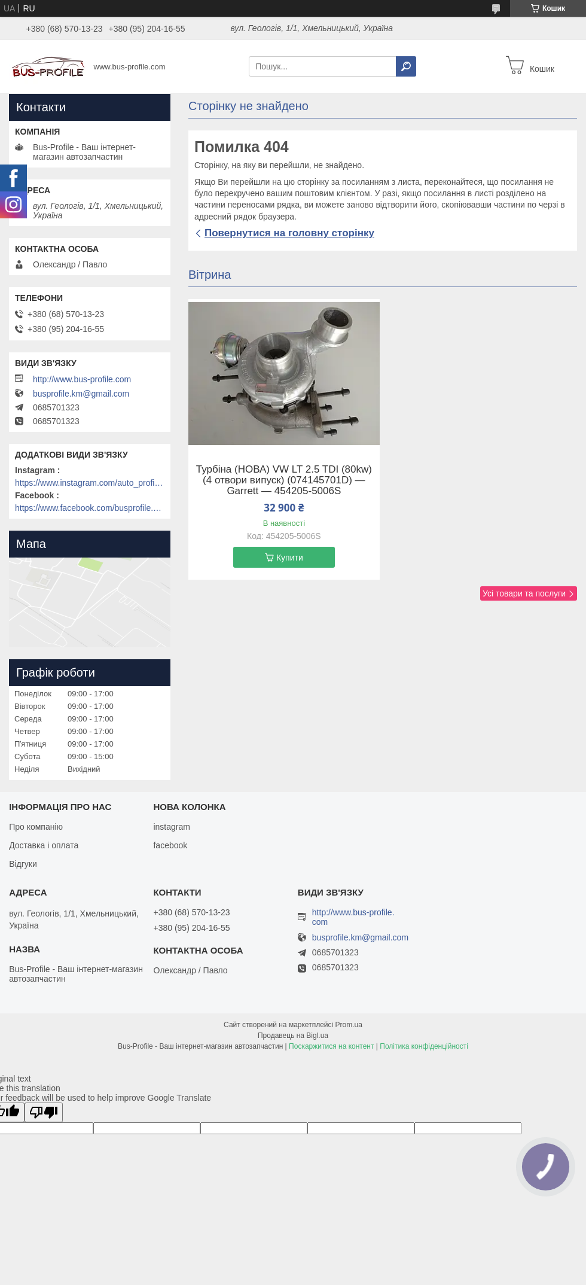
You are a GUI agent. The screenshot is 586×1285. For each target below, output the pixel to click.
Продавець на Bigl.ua (293, 1035)
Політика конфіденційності (424, 1046)
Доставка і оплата (43, 845)
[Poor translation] (44, 1112)
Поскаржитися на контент (331, 1046)
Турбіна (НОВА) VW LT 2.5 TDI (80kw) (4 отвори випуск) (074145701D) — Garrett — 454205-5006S (284, 480)
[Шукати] (406, 66)
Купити (289, 557)
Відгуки (23, 864)
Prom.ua (348, 1025)
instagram (171, 827)
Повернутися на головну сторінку (289, 233)
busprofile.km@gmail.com (81, 393)
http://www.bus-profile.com (82, 379)
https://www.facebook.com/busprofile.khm (89, 508)
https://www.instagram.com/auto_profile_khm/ (89, 483)
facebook (170, 845)
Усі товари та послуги (524, 593)
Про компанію (36, 827)
